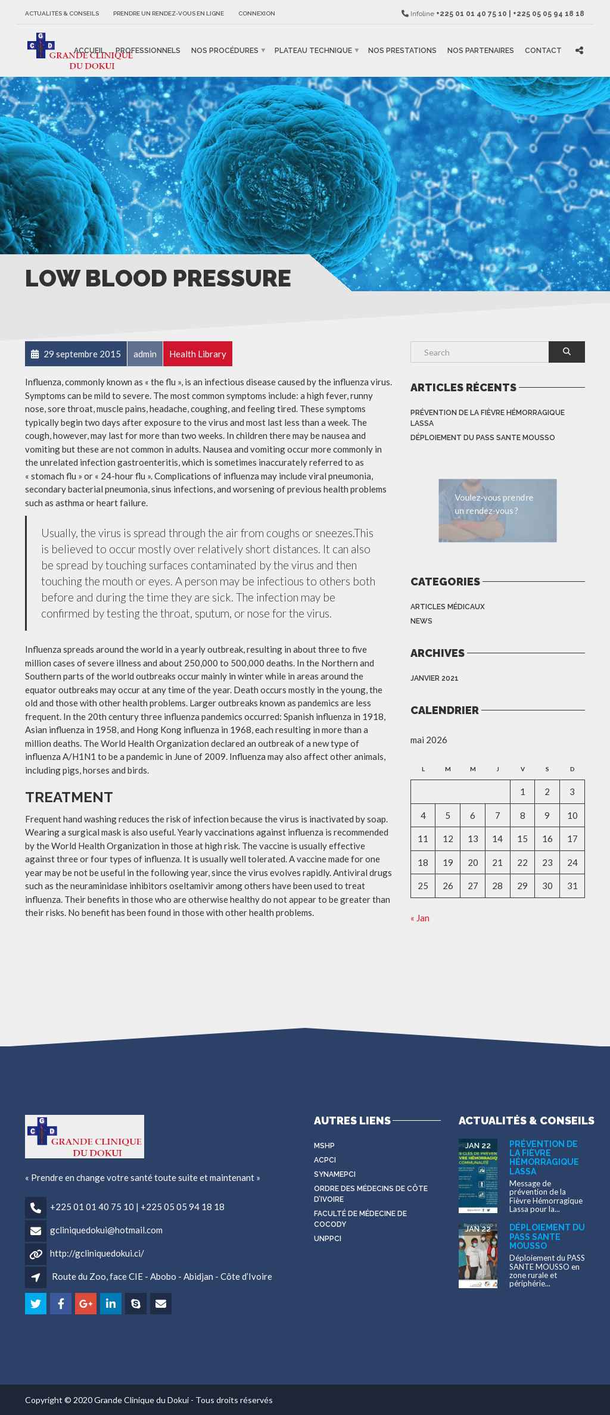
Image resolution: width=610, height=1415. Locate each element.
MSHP (324, 1146)
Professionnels (148, 50)
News (421, 621)
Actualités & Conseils (62, 13)
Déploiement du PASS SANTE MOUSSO (482, 438)
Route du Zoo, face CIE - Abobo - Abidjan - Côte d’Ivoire (162, 1276)
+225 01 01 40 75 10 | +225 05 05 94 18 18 (137, 1206)
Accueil (89, 50)
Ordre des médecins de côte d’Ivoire (371, 1194)
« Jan (420, 917)
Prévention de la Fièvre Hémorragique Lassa (487, 418)
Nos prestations (402, 50)
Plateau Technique (313, 50)
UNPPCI (327, 1239)
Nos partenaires (480, 50)
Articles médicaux (447, 607)
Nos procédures (225, 50)
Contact (543, 50)
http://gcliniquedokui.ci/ (97, 1253)
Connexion (256, 13)
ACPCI (325, 1160)
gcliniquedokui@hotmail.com (106, 1229)
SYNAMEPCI (335, 1174)
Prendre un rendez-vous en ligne (168, 13)
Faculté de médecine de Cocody (360, 1219)
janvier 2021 (434, 678)
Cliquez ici (454, 532)
